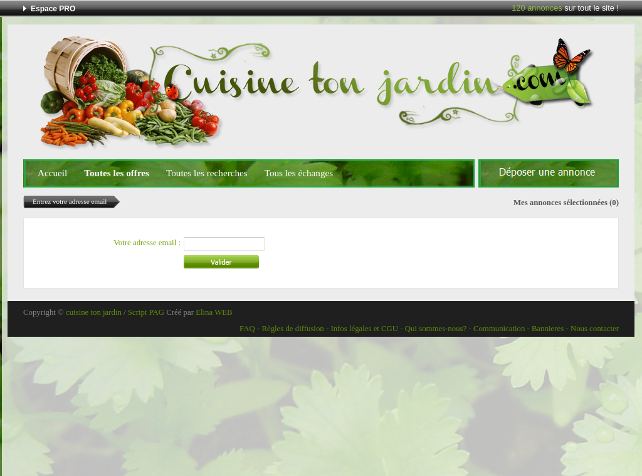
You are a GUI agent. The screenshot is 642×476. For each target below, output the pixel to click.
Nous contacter (595, 328)
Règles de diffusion (292, 328)
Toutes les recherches (207, 172)
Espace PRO (53, 8)
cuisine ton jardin (94, 312)
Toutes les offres (116, 172)
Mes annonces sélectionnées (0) (566, 202)
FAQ (247, 328)
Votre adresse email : (147, 242)
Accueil (52, 172)
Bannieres (548, 328)
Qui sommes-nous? (435, 328)
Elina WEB (214, 312)
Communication (499, 328)
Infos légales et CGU (364, 328)
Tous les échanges (299, 172)
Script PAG (146, 312)
